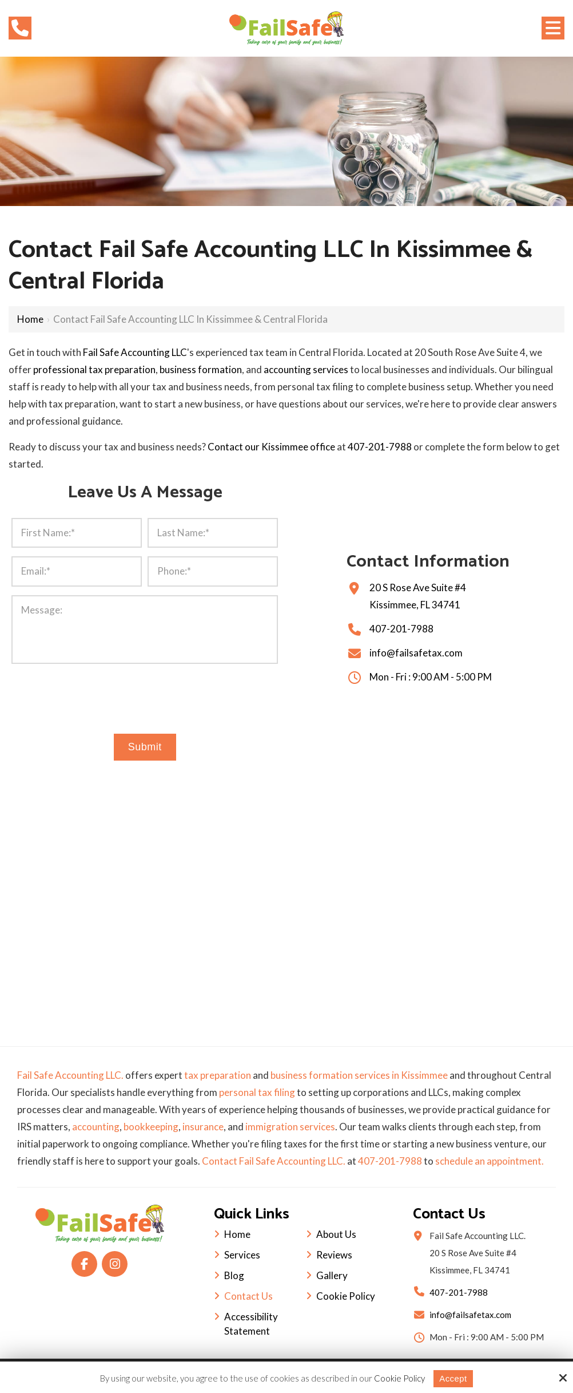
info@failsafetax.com (416, 653)
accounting (96, 1127)
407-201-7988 (380, 447)
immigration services (290, 1127)
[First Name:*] (76, 533)
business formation (201, 369)
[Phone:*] (213, 571)
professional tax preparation (94, 369)
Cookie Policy (399, 1378)
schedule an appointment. (489, 1161)
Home (30, 319)
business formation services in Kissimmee (359, 1075)
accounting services (306, 369)
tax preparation (217, 1075)
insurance (203, 1127)
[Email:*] (76, 571)
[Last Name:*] (213, 533)
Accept (453, 1378)
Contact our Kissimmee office (271, 447)
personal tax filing (257, 1092)
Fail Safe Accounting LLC (135, 352)
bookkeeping (151, 1127)
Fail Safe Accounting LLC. (70, 1075)
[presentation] (145, 696)
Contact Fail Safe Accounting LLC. (273, 1161)
